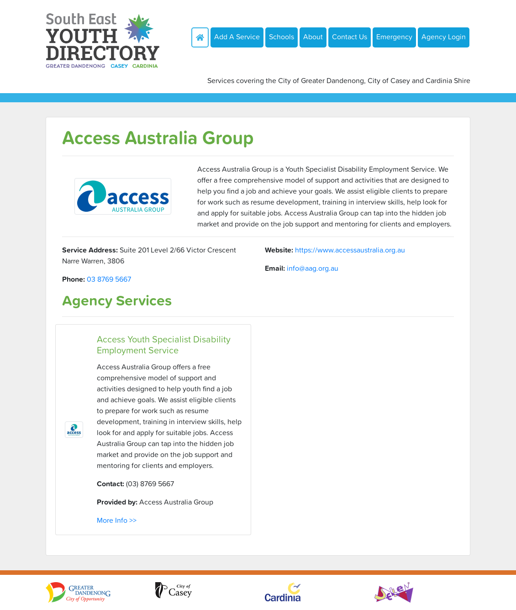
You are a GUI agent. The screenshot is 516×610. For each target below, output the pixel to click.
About (313, 36)
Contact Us (349, 36)
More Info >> (117, 520)
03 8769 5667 (109, 278)
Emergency (394, 36)
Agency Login (443, 36)
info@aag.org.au (312, 268)
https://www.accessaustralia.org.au (350, 249)
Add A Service (237, 36)
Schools (281, 36)
